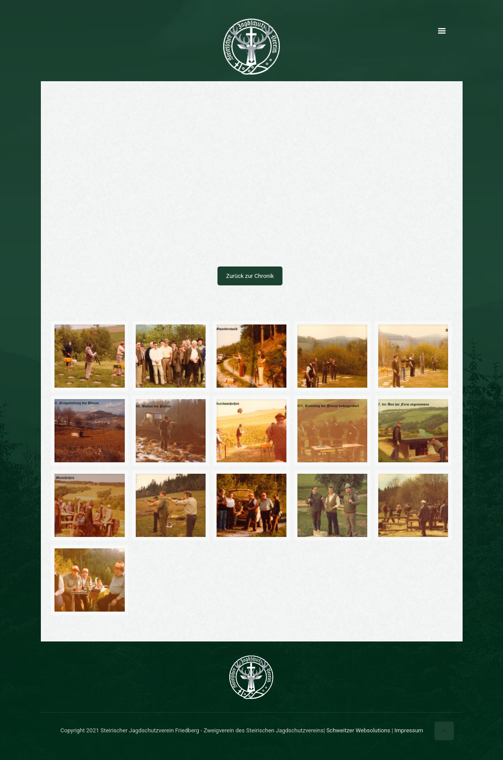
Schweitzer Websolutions (358, 730)
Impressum (408, 730)
